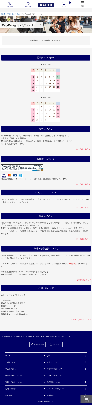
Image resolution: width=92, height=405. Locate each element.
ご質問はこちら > (84, 280)
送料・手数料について (13, 382)
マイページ (55, 344)
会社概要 (8, 395)
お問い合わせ (10, 389)
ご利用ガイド (10, 362)
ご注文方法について (54, 369)
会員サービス (52, 362)
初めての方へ (10, 369)
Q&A (48, 356)
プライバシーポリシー (55, 389)
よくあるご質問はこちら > (80, 319)
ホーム (7, 356)
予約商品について (53, 382)
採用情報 (50, 395)
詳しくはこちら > (83, 149)
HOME (3, 14)
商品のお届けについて (13, 376)
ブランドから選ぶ (13, 14)
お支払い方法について (55, 376)
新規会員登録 (37, 344)
